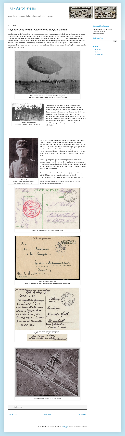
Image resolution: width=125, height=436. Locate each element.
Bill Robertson (99, 54)
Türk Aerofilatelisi (22, 8)
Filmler (97, 52)
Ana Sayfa (47, 414)
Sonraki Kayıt (13, 414)
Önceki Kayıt (82, 414)
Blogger (65, 427)
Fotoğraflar (98, 49)
